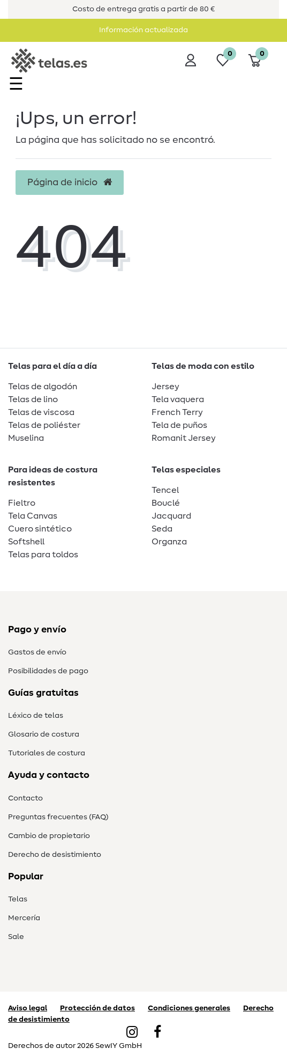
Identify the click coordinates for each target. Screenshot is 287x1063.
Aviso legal (27, 1008)
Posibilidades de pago (48, 671)
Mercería (24, 918)
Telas (17, 899)
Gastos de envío (37, 652)
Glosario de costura (43, 734)
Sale (16, 937)
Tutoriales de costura (46, 753)
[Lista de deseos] (223, 60)
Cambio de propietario (49, 836)
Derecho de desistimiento (54, 854)
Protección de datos (97, 1008)
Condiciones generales (189, 1008)
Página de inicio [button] (69, 182)
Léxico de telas (35, 715)
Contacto (25, 798)
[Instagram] (132, 1032)
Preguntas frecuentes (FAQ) (58, 817)
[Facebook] (157, 1032)
